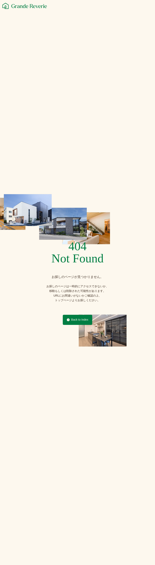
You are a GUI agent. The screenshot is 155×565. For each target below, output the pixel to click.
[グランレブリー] (24, 6)
